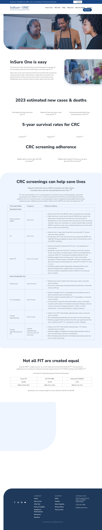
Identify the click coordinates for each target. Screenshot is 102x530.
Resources (70, 7)
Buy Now (87, 10)
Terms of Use (59, 510)
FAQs (63, 7)
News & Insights (80, 7)
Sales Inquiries (59, 504)
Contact (89, 7)
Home (36, 498)
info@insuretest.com (81, 508)
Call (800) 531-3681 (23, 2)
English (77, 2)
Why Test (57, 7)
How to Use (49, 7)
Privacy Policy (59, 507)
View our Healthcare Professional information (43, 2)
